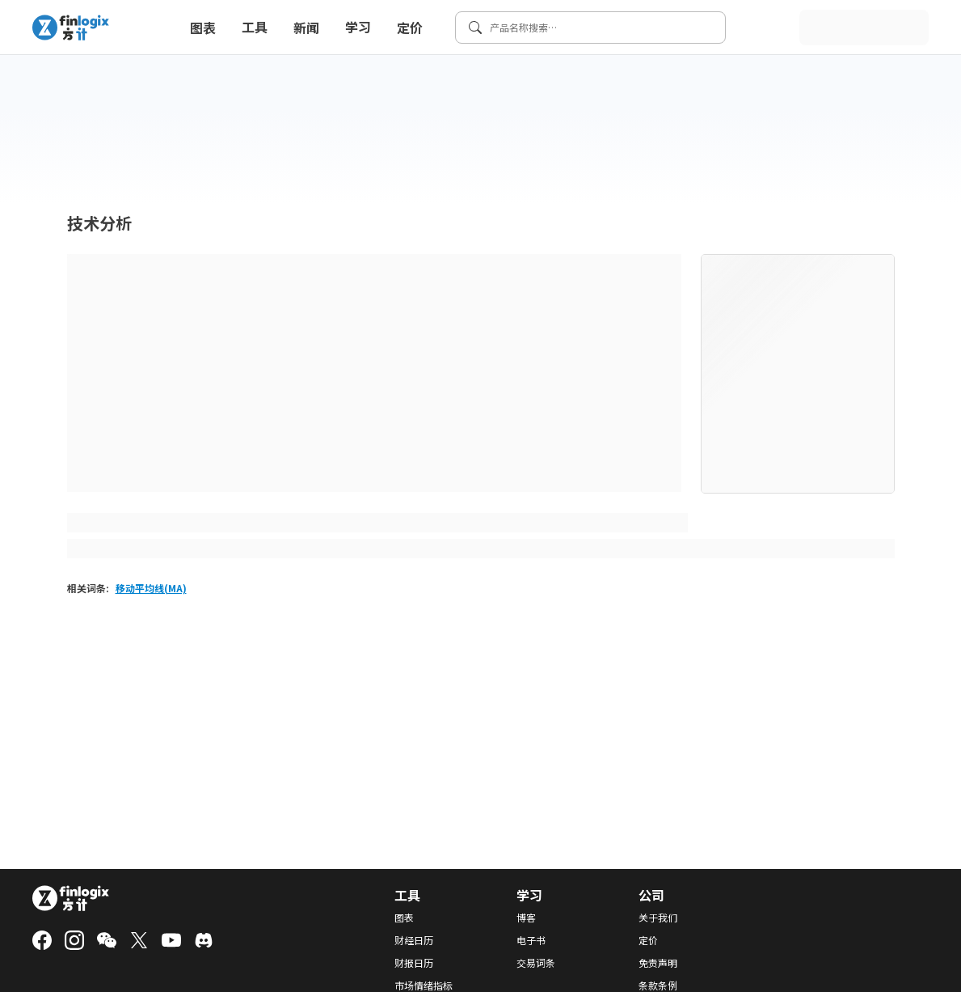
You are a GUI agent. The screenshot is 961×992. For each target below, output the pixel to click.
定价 (410, 27)
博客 (526, 917)
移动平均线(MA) (151, 588)
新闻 (306, 27)
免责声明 (658, 962)
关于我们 (658, 917)
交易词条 (535, 962)
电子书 (531, 940)
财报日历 (413, 962)
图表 (203, 27)
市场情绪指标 (423, 985)
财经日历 (413, 940)
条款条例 (658, 985)
